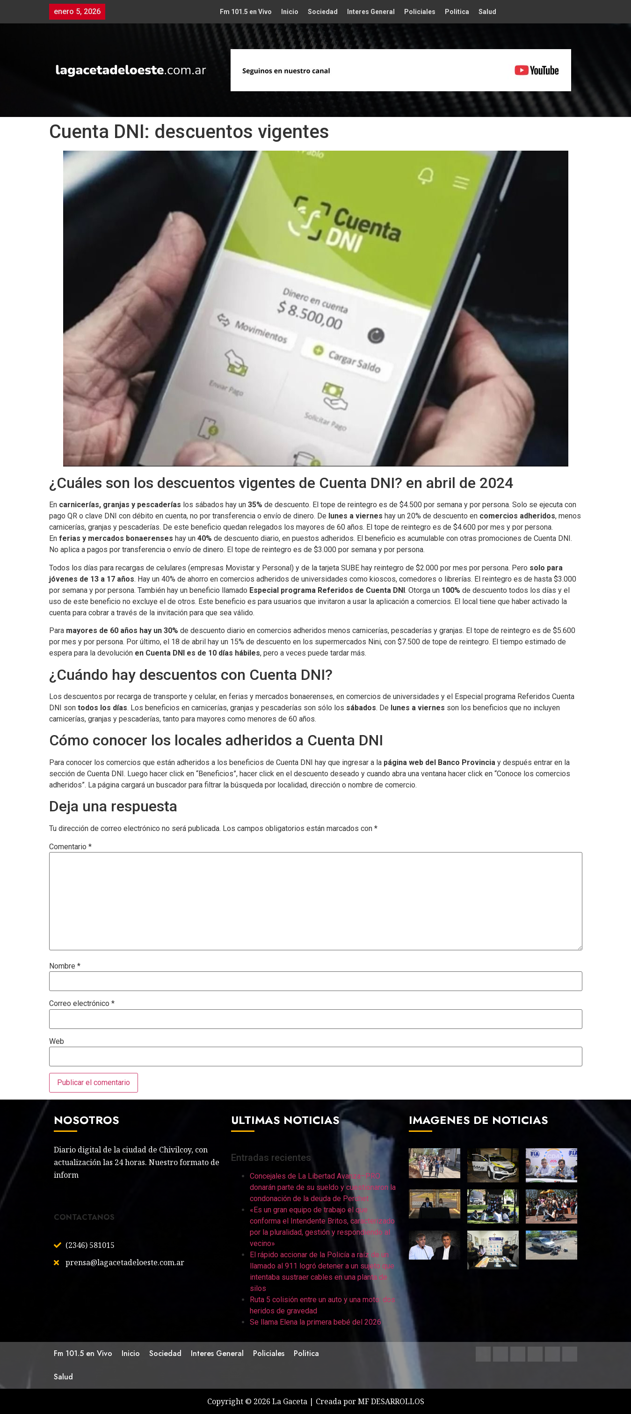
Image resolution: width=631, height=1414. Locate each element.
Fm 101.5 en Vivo (246, 11)
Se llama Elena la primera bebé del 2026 (315, 1322)
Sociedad (323, 11)
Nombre (64, 966)
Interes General (371, 11)
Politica (457, 11)
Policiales (419, 11)
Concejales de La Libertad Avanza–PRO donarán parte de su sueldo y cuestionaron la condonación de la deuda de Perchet (323, 1187)
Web (56, 1041)
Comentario (70, 847)
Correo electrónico (82, 1003)
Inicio (289, 11)
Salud (487, 11)
